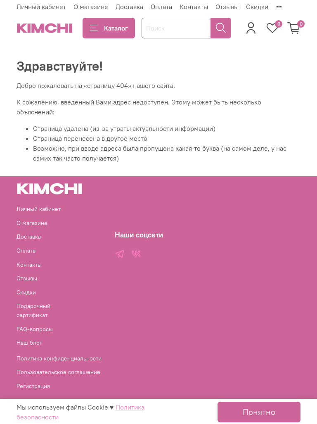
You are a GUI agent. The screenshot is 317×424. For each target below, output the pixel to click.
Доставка (129, 6)
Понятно (259, 412)
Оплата (161, 6)
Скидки (257, 6)
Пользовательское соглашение (58, 372)
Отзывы (227, 6)
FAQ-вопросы (35, 329)
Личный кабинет (41, 6)
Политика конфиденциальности (59, 358)
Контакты (194, 6)
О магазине (90, 6)
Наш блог (29, 342)
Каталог (109, 28)
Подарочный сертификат (33, 310)
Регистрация (33, 386)
